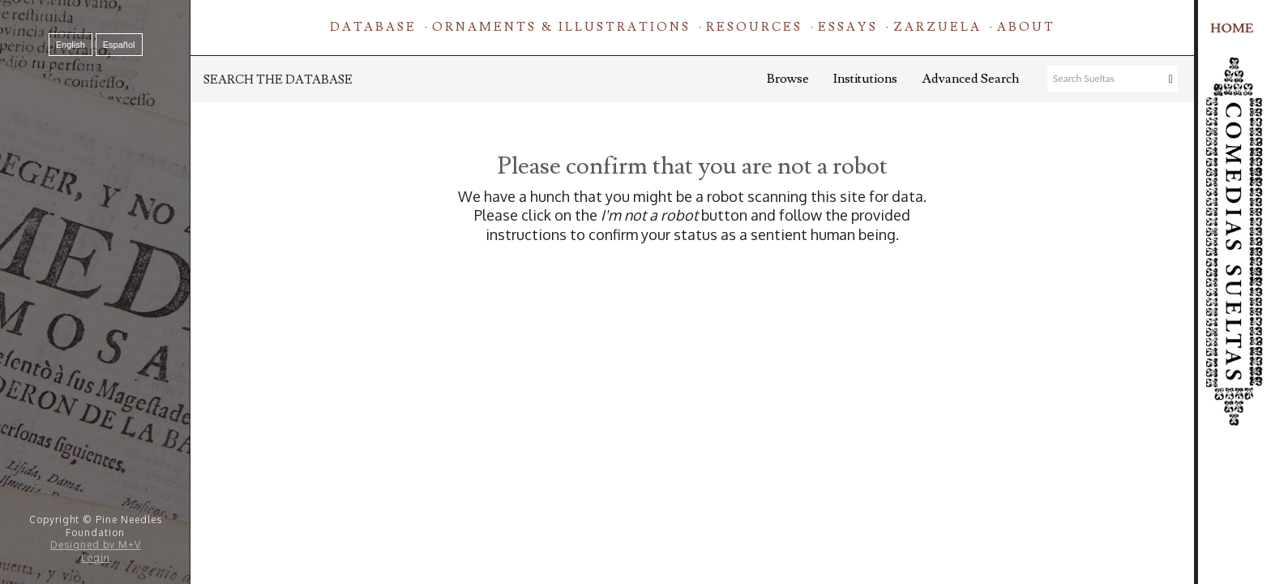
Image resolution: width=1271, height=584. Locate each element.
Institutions (865, 79)
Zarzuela (937, 27)
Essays (848, 27)
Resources (754, 27)
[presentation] (692, 295)
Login (95, 558)
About (1026, 27)
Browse (788, 79)
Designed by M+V (95, 545)
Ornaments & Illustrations (561, 27)
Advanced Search (970, 79)
